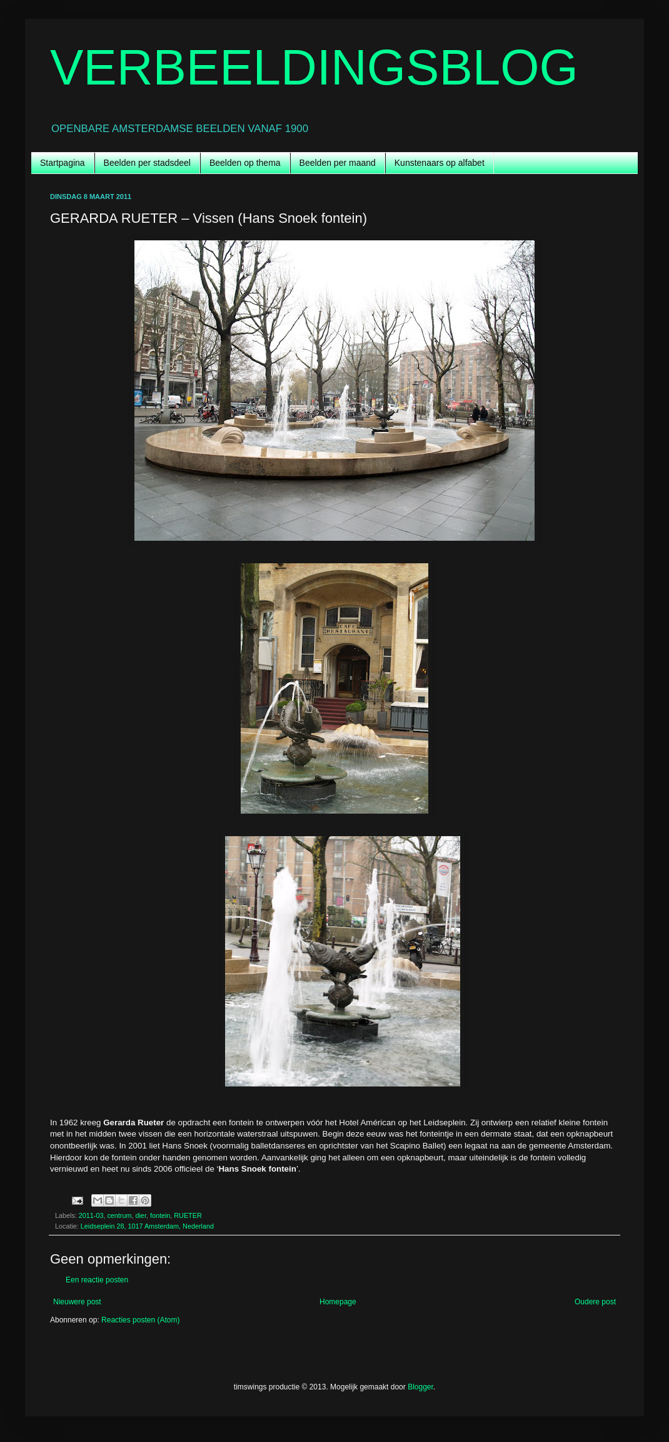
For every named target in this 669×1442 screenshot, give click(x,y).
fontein (160, 1215)
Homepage (337, 1301)
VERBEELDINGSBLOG (314, 67)
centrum (119, 1215)
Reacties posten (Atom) (140, 1320)
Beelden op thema (245, 163)
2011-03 (91, 1215)
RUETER (187, 1215)
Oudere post (595, 1301)
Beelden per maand (337, 163)
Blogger (420, 1387)
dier (140, 1215)
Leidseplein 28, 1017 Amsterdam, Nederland (147, 1226)
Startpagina (62, 163)
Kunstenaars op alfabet (440, 163)
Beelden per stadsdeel (147, 163)
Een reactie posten (97, 1280)
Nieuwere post (77, 1301)
